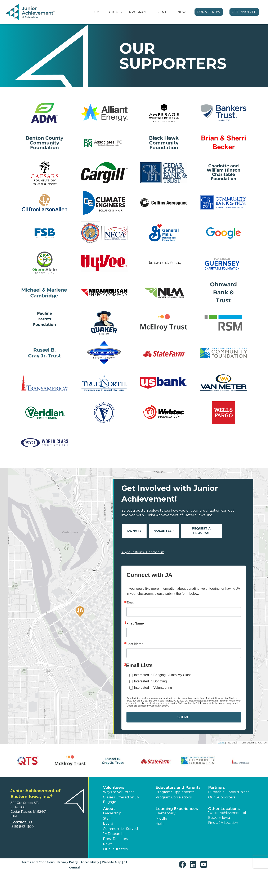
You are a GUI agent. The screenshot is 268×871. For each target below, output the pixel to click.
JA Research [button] (113, 834)
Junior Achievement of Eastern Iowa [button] (227, 815)
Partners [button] (216, 787)
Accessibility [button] (90, 862)
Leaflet (221, 742)
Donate (134, 531)
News (183, 12)
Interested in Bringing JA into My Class (162, 675)
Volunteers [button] (113, 787)
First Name (135, 623)
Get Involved (244, 12)
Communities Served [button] (120, 829)
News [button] (107, 844)
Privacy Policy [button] (67, 862)
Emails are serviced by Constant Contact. (147, 705)
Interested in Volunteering (153, 687)
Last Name (134, 644)
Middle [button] (161, 818)
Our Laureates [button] (115, 849)
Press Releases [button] (115, 839)
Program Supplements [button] (175, 792)
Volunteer (164, 531)
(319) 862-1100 (22, 827)
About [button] (109, 809)
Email (130, 603)
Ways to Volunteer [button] (118, 792)
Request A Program (201, 531)
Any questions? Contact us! (142, 552)
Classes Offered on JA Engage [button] (121, 799)
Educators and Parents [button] (178, 787)
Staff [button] (107, 818)
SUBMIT (183, 717)
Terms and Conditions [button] (38, 862)
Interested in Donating (150, 681)
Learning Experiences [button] (177, 809)
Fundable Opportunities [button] (228, 792)
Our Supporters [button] (221, 797)
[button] (121, 12)
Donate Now (209, 12)
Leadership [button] (112, 813)
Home (96, 12)
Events (161, 12)
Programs (138, 12)
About (114, 12)
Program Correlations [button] (174, 797)
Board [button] (108, 823)
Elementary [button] (165, 813)
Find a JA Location (223, 823)
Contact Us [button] (21, 822)
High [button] (160, 823)
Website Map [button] (111, 862)
